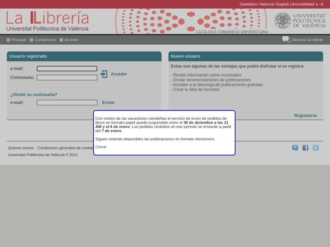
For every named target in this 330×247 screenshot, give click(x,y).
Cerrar (101, 147)
